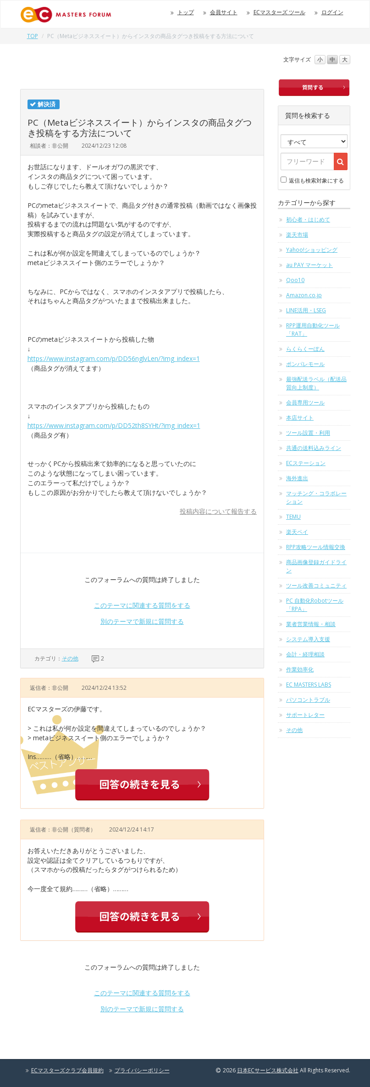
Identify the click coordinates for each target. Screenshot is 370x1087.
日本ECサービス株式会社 (267, 1070)
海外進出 (297, 478)
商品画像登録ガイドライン (316, 566)
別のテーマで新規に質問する (142, 621)
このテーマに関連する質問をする (142, 605)
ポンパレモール (305, 364)
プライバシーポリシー (142, 1070)
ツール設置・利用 (308, 433)
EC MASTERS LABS (308, 684)
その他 (70, 658)
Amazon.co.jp (304, 295)
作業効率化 (300, 669)
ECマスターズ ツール (279, 12)
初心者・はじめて (308, 219)
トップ (185, 12)
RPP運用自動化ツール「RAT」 (313, 330)
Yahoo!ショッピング (311, 250)
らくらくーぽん (305, 349)
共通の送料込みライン (313, 448)
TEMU (293, 517)
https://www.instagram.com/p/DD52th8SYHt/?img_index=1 (114, 425)
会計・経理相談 (305, 654)
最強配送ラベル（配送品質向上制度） (316, 383)
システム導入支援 (308, 639)
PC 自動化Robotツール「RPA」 (314, 605)
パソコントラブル (308, 700)
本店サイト (300, 417)
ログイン (332, 12)
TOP (32, 36)
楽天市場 (297, 234)
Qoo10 (295, 280)
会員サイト (223, 12)
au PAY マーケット (309, 265)
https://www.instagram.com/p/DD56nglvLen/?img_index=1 (114, 358)
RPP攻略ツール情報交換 (315, 547)
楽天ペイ (297, 532)
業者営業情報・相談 (311, 624)
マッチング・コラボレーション (316, 497)
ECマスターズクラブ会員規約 (67, 1070)
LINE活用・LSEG (306, 310)
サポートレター (305, 715)
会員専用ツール (305, 402)
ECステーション (306, 463)
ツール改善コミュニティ (316, 585)
